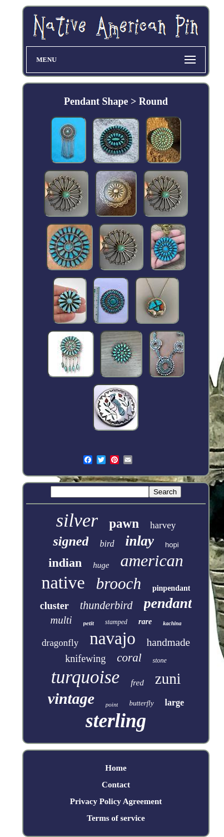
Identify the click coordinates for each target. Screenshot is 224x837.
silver (77, 520)
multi (61, 620)
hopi (172, 545)
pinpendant (171, 588)
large (175, 702)
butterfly (141, 703)
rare (145, 621)
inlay (140, 540)
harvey (163, 525)
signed (70, 541)
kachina (172, 623)
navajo (112, 638)
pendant (168, 603)
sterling (116, 721)
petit (88, 623)
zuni (168, 678)
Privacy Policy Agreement (116, 801)
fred (137, 682)
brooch (118, 583)
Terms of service (116, 818)
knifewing (85, 658)
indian (65, 563)
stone (159, 660)
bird (106, 543)
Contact (116, 784)
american (151, 560)
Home (115, 767)
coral (129, 657)
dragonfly (60, 643)
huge (101, 565)
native (63, 582)
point (112, 704)
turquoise (85, 677)
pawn (124, 524)
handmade (168, 642)
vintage (71, 698)
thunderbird (106, 605)
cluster (54, 605)
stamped (116, 622)
